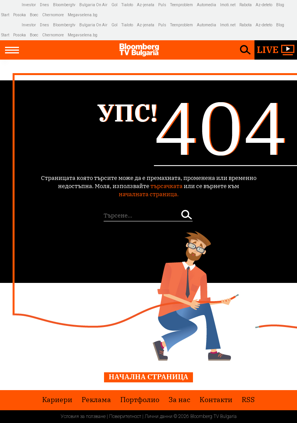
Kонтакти (216, 399)
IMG (11, 4)
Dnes (44, 5)
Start (5, 15)
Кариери (57, 399)
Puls (162, 5)
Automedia (206, 5)
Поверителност (125, 416)
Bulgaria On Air (93, 5)
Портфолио (139, 399)
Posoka (19, 15)
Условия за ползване (83, 416)
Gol (114, 5)
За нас (179, 399)
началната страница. (149, 194)
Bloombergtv (64, 5)
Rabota (245, 5)
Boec (34, 15)
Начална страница (148, 376)
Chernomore (53, 15)
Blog (280, 5)
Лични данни (158, 416)
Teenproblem (181, 5)
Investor (29, 5)
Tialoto (127, 5)
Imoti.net (228, 5)
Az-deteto (264, 5)
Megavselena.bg (82, 15)
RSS (248, 399)
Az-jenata (145, 5)
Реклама (96, 399)
